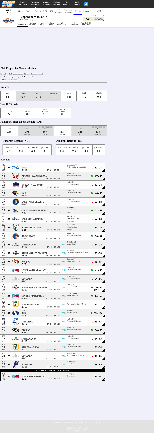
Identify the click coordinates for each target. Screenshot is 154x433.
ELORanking (58, 11)
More (99, 12)
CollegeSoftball (56, 3)
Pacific (25, 261)
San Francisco (30, 304)
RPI (51, 11)
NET (45, 11)
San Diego (27, 321)
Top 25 (38, 11)
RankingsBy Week (32, 24)
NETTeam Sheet (61, 24)
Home (21, 11)
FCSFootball (77, 3)
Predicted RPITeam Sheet (86, 24)
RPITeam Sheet (73, 24)
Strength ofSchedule (68, 11)
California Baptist (33, 219)
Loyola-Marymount (33, 270)
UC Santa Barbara (32, 184)
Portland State (31, 227)
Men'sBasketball (22, 3)
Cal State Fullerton (33, 201)
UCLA (24, 167)
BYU (23, 313)
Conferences (88, 11)
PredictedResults (50, 24)
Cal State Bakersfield (34, 210)
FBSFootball (66, 3)
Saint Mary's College (34, 253)
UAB (23, 193)
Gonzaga (26, 278)
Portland (27, 364)
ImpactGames (41, 24)
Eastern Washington (34, 176)
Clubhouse (22, 24)
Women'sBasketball (35, 3)
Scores (29, 11)
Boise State (28, 236)
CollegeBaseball (46, 3)
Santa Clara (28, 244)
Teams (78, 11)
